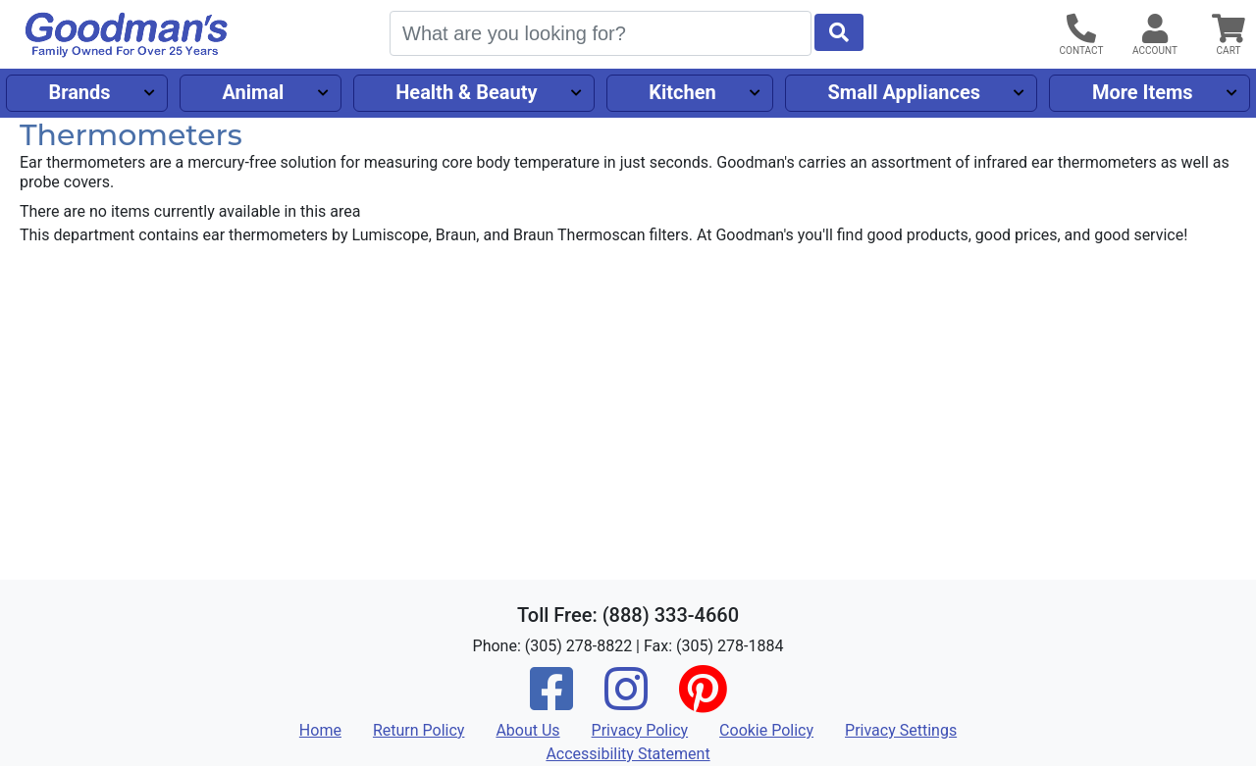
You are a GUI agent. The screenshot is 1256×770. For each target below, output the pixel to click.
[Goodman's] (127, 35)
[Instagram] (626, 702)
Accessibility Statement (627, 753)
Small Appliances (904, 92)
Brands (79, 92)
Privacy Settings (901, 730)
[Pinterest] (702, 702)
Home (320, 730)
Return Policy (418, 730)
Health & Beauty (466, 92)
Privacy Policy (640, 730)
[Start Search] (839, 32)
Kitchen (682, 92)
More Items (1142, 92)
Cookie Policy (766, 730)
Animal (253, 92)
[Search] (600, 33)
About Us (527, 730)
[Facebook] (551, 702)
